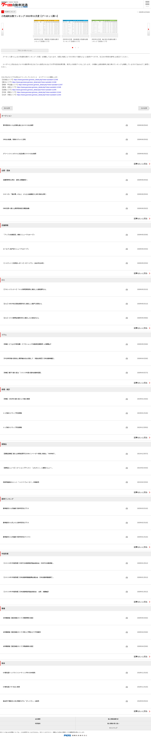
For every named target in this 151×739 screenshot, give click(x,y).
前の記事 (7, 108)
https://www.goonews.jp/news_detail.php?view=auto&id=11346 (39, 87)
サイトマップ (113, 728)
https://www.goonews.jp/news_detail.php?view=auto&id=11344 (39, 92)
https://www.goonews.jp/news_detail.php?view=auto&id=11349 (36, 80)
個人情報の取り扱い (113, 723)
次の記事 (144, 108)
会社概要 (37, 719)
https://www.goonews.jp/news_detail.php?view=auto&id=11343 (39, 95)
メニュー (147, 4)
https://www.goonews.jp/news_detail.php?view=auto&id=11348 (34, 82)
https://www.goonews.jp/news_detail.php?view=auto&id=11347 (40, 85)
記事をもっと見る (140, 164)
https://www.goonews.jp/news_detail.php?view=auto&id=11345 (34, 90)
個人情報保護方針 (113, 719)
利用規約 (37, 723)
